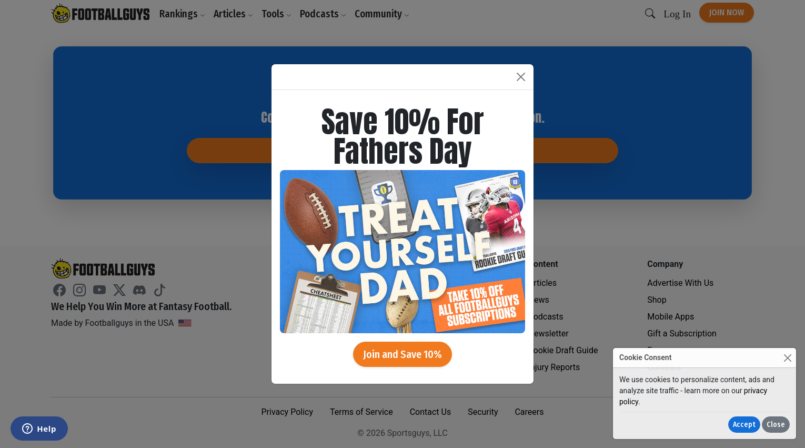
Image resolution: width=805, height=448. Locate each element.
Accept (744, 424)
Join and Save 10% (402, 354)
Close (776, 424)
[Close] (787, 357)
